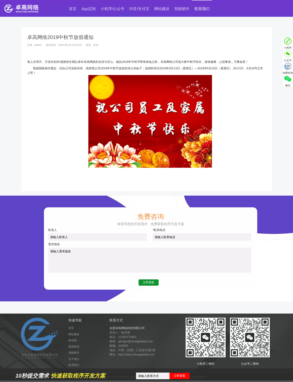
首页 (72, 9)
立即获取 (179, 375)
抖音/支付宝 (139, 9)
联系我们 (201, 9)
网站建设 (161, 9)
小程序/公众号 (112, 9)
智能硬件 (181, 9)
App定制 (88, 9)
